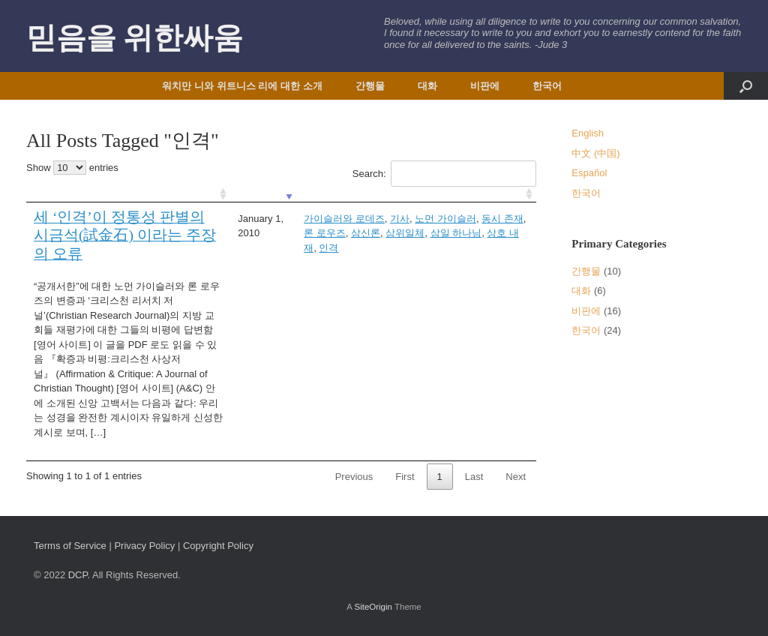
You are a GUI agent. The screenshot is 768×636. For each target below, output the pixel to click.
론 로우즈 (325, 232)
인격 (328, 248)
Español (589, 172)
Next (516, 476)
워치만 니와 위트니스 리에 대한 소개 (242, 86)
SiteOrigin (373, 606)
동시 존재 (503, 218)
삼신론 (365, 232)
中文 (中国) (596, 153)
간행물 (370, 86)
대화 (427, 86)
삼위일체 (405, 232)
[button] (746, 86)
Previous (354, 476)
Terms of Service (70, 545)
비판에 (485, 86)
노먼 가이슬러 (445, 218)
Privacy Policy (144, 545)
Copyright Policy (218, 545)
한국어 (547, 86)
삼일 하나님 (456, 232)
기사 (400, 218)
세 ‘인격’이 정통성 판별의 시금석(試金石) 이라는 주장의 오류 (125, 235)
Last (474, 476)
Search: (444, 173)
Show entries (72, 167)
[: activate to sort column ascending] (128, 194)
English (588, 133)
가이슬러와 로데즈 (344, 218)
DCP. (79, 574)
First (404, 476)
